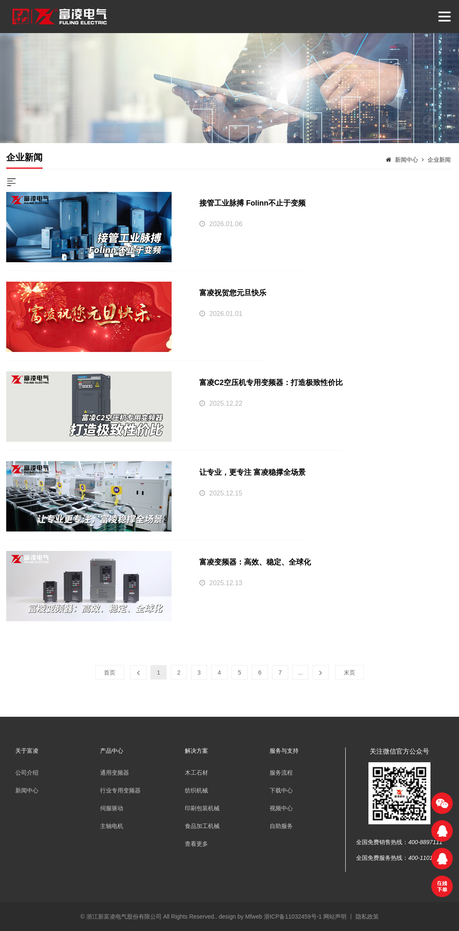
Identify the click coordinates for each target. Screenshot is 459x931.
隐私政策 (367, 916)
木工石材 (196, 772)
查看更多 (196, 843)
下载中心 (281, 790)
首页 (109, 672)
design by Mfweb (240, 916)
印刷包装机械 (202, 808)
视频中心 (281, 808)
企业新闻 (439, 159)
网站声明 (335, 916)
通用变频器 (114, 772)
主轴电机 (111, 826)
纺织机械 (196, 790)
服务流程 (281, 772)
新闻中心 (406, 159)
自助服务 (281, 826)
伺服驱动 (111, 808)
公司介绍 (26, 772)
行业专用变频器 (120, 790)
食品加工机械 (202, 826)
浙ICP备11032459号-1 (293, 916)
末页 (349, 672)
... (300, 672)
